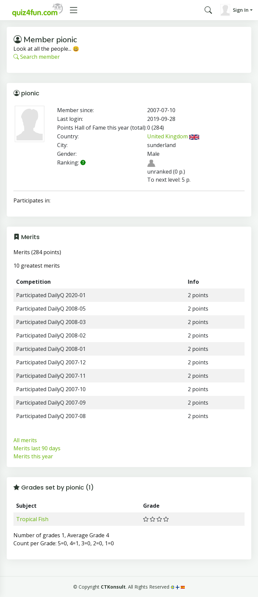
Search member (36, 56)
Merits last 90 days (36, 448)
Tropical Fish (32, 519)
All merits (25, 440)
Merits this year (33, 456)
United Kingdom (173, 136)
